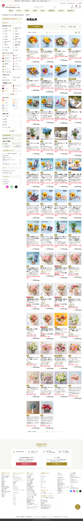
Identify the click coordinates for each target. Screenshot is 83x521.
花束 (14, 476)
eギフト (19, 10)
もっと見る (11, 94)
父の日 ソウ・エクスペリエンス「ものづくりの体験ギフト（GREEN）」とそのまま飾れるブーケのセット (60, 209)
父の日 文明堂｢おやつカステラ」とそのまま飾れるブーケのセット (33, 238)
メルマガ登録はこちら (56, 463)
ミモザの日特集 (29, 482)
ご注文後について (73, 476)
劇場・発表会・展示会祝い (6, 491)
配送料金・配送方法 (61, 484)
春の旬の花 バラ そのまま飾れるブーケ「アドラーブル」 (74, 301)
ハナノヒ (11, 161)
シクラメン (43, 477)
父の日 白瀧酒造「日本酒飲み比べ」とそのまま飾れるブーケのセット (60, 176)
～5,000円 (4, 77)
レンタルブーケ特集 (30, 491)
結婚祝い (3, 483)
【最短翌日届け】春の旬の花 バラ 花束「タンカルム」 (47, 330)
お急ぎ (35, 10)
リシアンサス (43, 482)
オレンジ (14, 498)
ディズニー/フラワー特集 (31, 495)
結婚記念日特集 (29, 483)
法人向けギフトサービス (8, 138)
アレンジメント (16, 474)
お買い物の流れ (60, 483)
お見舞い (3, 495)
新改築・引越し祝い (5, 486)
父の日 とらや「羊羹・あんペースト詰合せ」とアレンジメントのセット (33, 113)
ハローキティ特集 (30, 496)
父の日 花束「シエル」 (60, 51)
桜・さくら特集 (29, 481)
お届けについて (60, 481)
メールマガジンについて (74, 481)
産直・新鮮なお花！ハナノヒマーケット (11, 164)
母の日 (27, 10)
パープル (14, 499)
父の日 (3, 478)
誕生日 (11, 10)
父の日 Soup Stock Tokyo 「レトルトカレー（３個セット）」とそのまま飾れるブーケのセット (47, 177)
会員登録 (59, 489)
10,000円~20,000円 (6, 80)
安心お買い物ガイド (71, 3)
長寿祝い (3, 490)
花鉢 (14, 485)
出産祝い (3, 482)
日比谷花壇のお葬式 (45, 508)
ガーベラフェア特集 (30, 478)
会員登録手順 (60, 490)
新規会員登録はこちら (26, 463)
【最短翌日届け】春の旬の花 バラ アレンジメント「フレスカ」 (33, 301)
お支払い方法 (60, 485)
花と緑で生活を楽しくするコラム (8, 170)
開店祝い (3, 485)
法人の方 (61, 10)
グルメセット (15, 486)
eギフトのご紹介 (44, 501)
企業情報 (17, 516)
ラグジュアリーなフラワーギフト (33, 506)
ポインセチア (43, 476)
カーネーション (43, 481)
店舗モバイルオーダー (45, 504)
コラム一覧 (72, 486)
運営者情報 (22, 516)
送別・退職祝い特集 (30, 486)
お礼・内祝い (4, 492)
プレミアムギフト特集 (31, 492)
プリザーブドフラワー (17, 478)
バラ (41, 474)
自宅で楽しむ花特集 (30, 490)
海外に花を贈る (11, 155)
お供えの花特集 (29, 487)
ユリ (41, 486)
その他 (59, 493)
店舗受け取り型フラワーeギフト (11, 159)
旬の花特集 (29, 485)
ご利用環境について (73, 479)
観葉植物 (14, 482)
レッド (14, 494)
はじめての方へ (63, 3)
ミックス (14, 504)
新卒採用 (56, 516)
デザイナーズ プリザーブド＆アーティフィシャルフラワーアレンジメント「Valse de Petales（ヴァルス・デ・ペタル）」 (74, 390)
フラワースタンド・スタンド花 (18, 490)
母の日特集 (29, 476)
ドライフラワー (16, 481)
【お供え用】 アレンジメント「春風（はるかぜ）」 (74, 330)
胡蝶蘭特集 (29, 501)
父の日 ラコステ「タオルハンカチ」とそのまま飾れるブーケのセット (47, 238)
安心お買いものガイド (62, 479)
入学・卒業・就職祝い (6, 476)
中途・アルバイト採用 (63, 516)
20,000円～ (15, 80)
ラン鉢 (14, 483)
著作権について (45, 516)
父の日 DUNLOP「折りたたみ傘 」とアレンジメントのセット (60, 82)
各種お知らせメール (61, 488)
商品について (60, 480)
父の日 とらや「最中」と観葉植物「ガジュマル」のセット (60, 238)
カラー (42, 483)
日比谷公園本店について (46, 505)
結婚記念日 (51, 10)
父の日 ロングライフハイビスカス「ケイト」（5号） (74, 145)
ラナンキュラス (43, 487)
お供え (42, 10)
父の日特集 (29, 477)
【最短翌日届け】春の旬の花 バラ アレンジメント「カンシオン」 (60, 269)
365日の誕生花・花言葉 (7, 172)
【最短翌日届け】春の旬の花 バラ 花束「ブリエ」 (60, 301)
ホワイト (14, 503)
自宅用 (3, 496)
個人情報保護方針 (29, 516)
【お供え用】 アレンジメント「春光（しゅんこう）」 (33, 359)
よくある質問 (78, 3)
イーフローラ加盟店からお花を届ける (11, 153)
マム (41, 478)
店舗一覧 (71, 10)
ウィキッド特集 (29, 474)
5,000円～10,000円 (16, 77)
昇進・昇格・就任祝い (6, 487)
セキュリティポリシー (37, 516)
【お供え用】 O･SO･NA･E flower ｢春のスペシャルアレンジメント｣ (60, 359)
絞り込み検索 (35, 26)
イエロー (14, 497)
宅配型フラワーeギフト (7, 157)
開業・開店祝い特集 (30, 500)
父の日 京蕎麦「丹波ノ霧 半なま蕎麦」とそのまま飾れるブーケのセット (74, 176)
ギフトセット (15, 487)
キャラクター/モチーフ (17, 477)
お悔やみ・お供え (5, 477)
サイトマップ (51, 516)
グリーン (14, 502)
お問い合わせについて (74, 482)
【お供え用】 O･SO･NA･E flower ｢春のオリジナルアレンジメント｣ (47, 359)
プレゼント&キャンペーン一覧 (46, 493)
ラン (41, 485)
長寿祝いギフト (29, 499)
